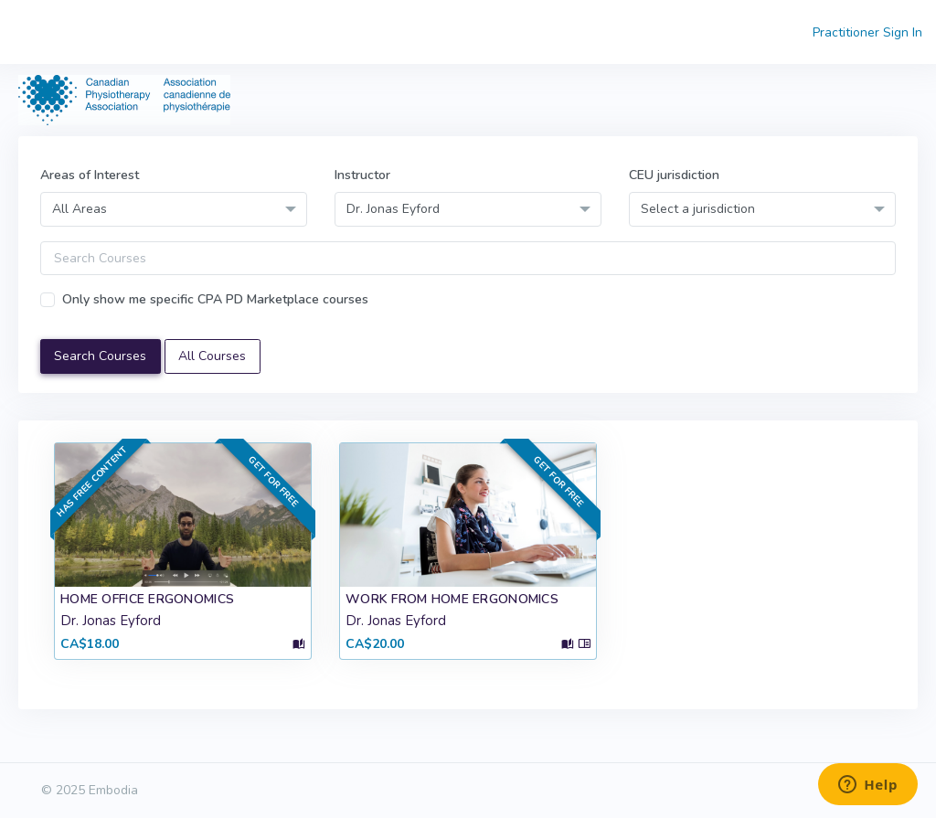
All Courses (212, 356)
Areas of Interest (89, 175)
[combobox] (173, 209)
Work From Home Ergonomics (452, 599)
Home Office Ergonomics (147, 599)
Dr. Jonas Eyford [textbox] (393, 209)
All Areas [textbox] (79, 209)
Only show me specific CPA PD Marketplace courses (215, 299)
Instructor (362, 175)
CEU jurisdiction (674, 175)
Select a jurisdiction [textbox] (698, 209)
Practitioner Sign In (867, 32)
